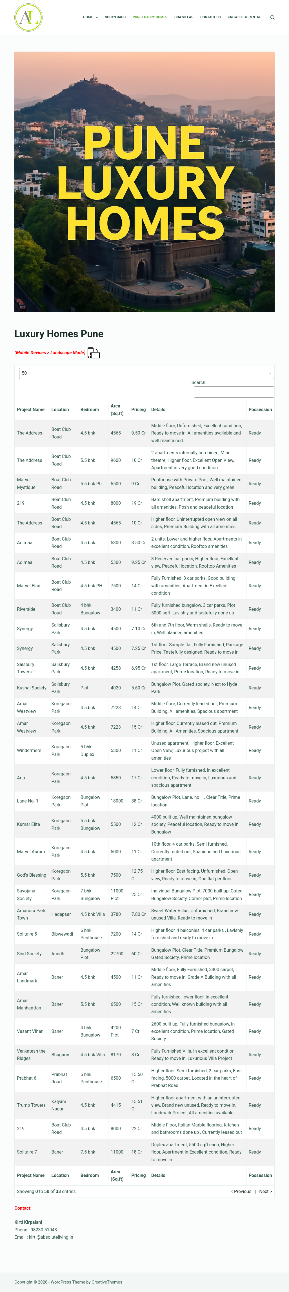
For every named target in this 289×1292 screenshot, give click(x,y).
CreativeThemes (107, 1282)
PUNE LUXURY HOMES (150, 17)
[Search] (272, 17)
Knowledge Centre (244, 17)
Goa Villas (183, 17)
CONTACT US (210, 17)
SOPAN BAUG (115, 17)
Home (91, 17)
